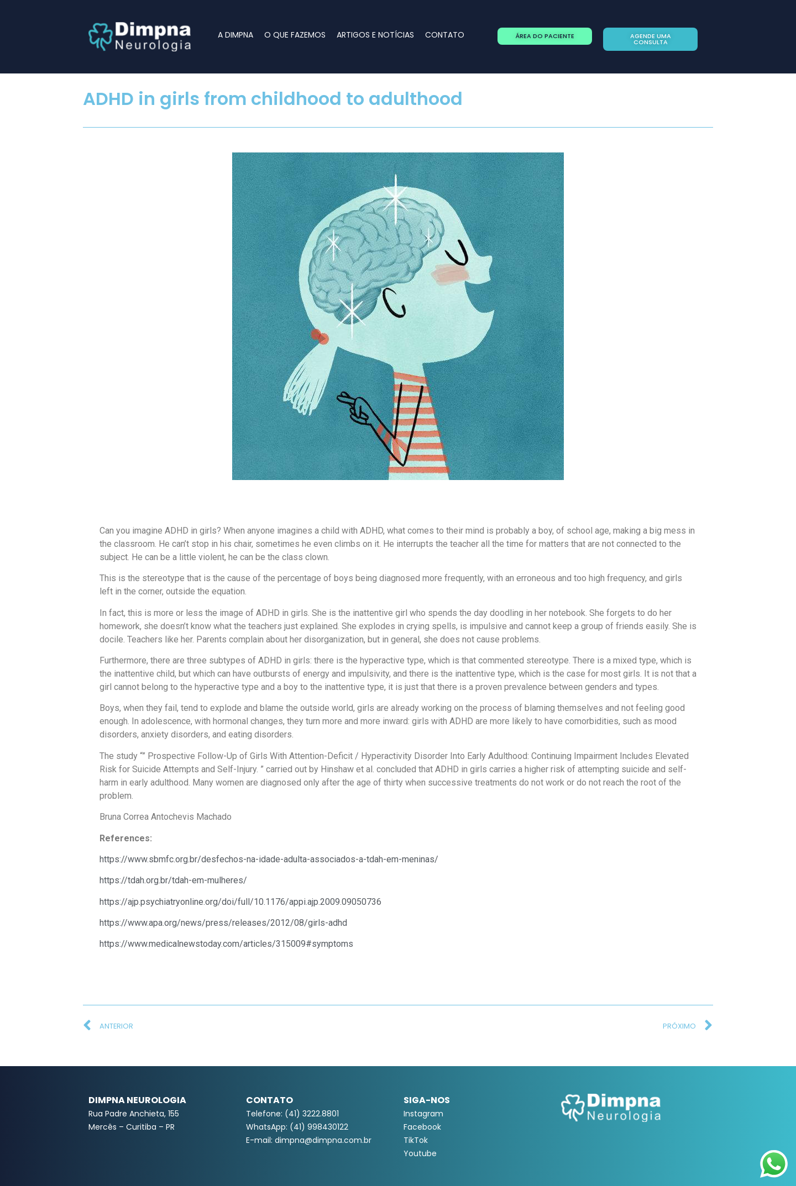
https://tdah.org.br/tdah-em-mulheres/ (173, 880)
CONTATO (444, 34)
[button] (545, 36)
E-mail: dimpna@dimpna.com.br (308, 1140)
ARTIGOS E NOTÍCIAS (375, 34)
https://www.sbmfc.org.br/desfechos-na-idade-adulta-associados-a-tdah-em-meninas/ (269, 859)
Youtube (420, 1153)
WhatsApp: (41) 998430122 (297, 1126)
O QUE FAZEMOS (295, 34)
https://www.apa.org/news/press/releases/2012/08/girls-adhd (223, 923)
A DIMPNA (235, 34)
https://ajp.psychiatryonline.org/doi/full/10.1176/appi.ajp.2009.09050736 (240, 902)
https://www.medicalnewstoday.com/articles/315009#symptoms (226, 944)
